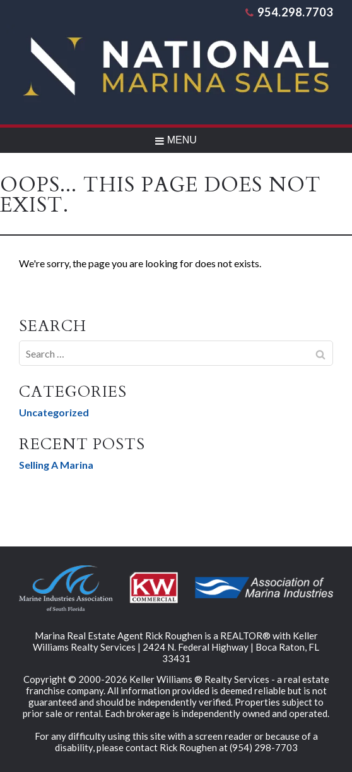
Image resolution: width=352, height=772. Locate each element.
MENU (176, 140)
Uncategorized (54, 412)
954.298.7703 (289, 12)
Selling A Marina (56, 465)
